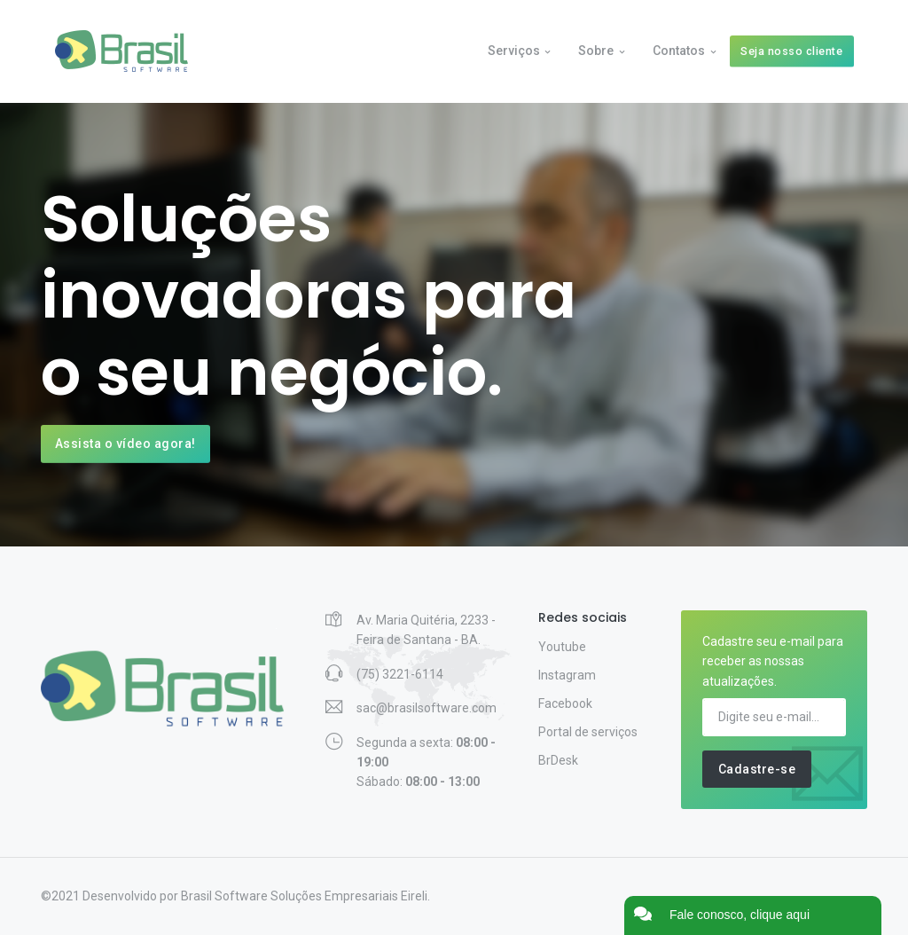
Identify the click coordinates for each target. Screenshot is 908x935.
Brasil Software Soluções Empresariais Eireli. (305, 896)
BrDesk (558, 760)
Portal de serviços (588, 732)
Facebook (565, 703)
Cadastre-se (757, 769)
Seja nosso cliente (791, 51)
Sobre (596, 50)
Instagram (567, 675)
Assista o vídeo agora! (125, 443)
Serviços (514, 50)
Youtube (562, 647)
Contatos (679, 50)
